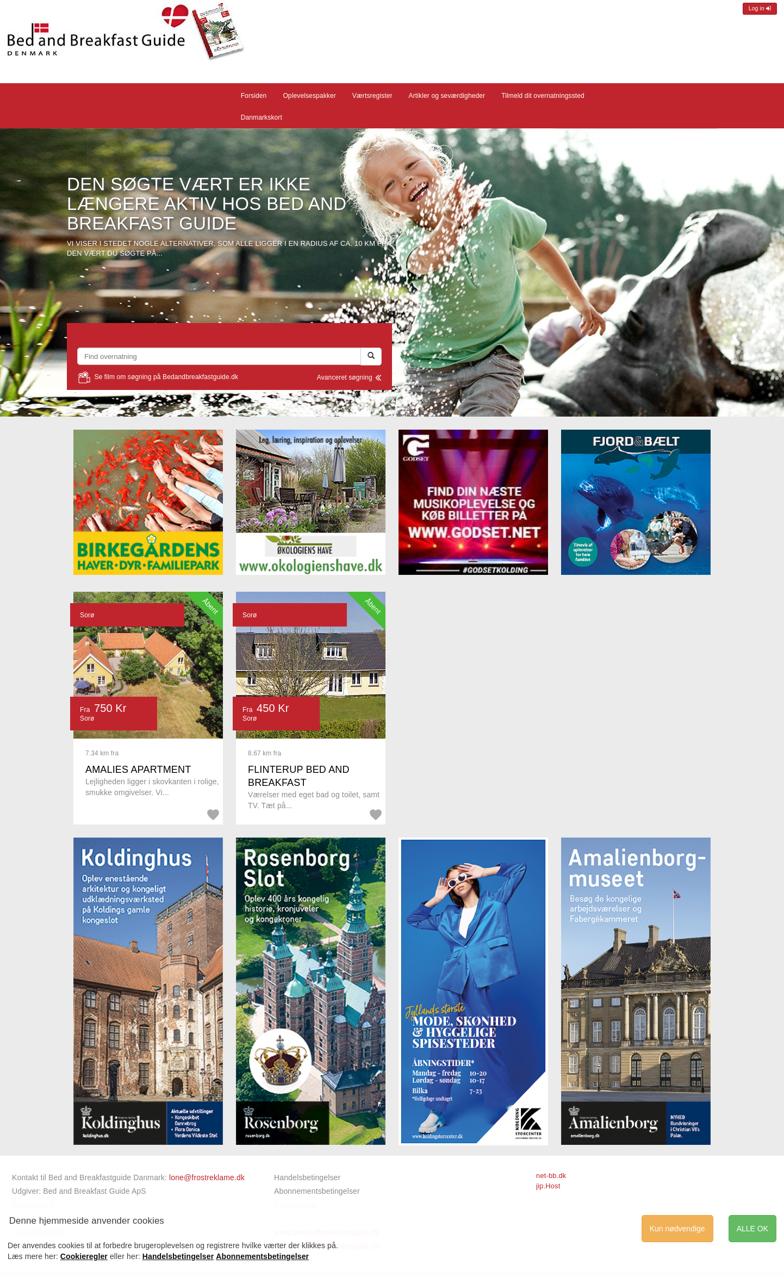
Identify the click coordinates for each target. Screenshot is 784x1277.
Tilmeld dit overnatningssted (542, 96)
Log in (760, 8)
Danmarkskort (261, 117)
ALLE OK (752, 1228)
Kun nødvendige (677, 1228)
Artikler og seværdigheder (447, 96)
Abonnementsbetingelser (317, 1191)
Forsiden (254, 96)
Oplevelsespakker (309, 96)
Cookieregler (84, 1256)
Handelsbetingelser (307, 1177)
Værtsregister (372, 96)
